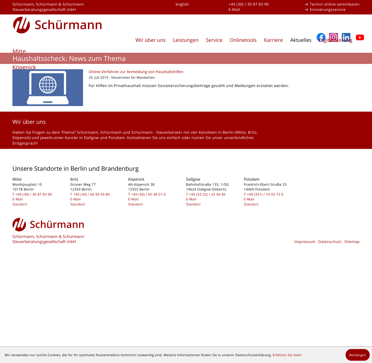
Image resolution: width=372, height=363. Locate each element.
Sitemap (352, 338)
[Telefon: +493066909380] (91, 290)
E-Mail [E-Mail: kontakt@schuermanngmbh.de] (17, 295)
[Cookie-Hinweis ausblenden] (358, 355)
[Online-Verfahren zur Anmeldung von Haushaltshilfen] (186, 184)
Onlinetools (243, 40)
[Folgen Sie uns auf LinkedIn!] (347, 134)
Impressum (304, 338)
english (182, 4)
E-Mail (234, 9)
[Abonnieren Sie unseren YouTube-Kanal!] (359, 134)
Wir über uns (150, 40)
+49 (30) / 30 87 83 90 (249, 4)
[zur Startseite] (57, 24)
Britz (18, 59)
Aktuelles (301, 40)
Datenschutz (330, 338)
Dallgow (22, 75)
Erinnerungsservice (328, 9)
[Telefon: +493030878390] (33, 290)
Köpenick (24, 67)
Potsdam (23, 83)
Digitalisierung (335, 40)
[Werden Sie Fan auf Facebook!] (321, 134)
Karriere (273, 40)
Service (214, 40)
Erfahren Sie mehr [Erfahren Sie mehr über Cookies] (287, 355)
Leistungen (186, 40)
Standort (19, 300)
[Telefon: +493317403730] (265, 290)
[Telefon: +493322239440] (207, 290)
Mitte (19, 51)
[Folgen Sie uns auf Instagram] (333, 134)
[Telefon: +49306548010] (148, 290)
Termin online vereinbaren (335, 4)
